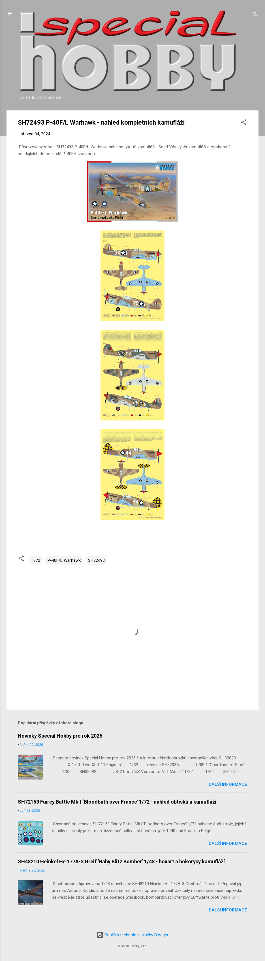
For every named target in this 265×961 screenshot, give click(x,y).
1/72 (36, 560)
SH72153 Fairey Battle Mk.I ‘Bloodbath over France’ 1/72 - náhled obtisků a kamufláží (117, 802)
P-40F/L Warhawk (64, 560)
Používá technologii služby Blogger (132, 934)
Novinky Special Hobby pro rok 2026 (60, 736)
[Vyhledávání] (255, 15)
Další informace (228, 784)
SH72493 (96, 560)
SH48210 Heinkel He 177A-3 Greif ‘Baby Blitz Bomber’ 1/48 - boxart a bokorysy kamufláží (121, 861)
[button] (243, 123)
